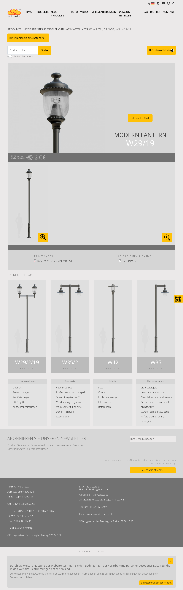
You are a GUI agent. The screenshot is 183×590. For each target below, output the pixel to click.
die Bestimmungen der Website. (156, 582)
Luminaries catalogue (152, 392)
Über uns (18, 387)
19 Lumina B (129, 261)
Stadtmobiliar (63, 416)
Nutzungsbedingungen (25, 407)
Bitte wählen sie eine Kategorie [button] (27, 38)
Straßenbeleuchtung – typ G (70, 392)
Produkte (42, 12)
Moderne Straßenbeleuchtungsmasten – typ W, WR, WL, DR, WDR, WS (71, 29)
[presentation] (153, 450)
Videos (84, 12)
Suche (44, 50)
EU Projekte (19, 402)
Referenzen (104, 407)
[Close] (170, 561)
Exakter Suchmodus (24, 56)
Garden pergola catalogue (155, 411)
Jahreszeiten (104, 402)
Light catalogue (149, 387)
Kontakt (169, 12)
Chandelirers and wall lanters (156, 397)
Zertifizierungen (21, 397)
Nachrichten (151, 12)
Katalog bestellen (124, 13)
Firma (28, 12)
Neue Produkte (57, 13)
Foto (74, 12)
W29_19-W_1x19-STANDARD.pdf (54, 261)
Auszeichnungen (21, 392)
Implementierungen (103, 12)
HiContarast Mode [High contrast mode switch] (161, 50)
